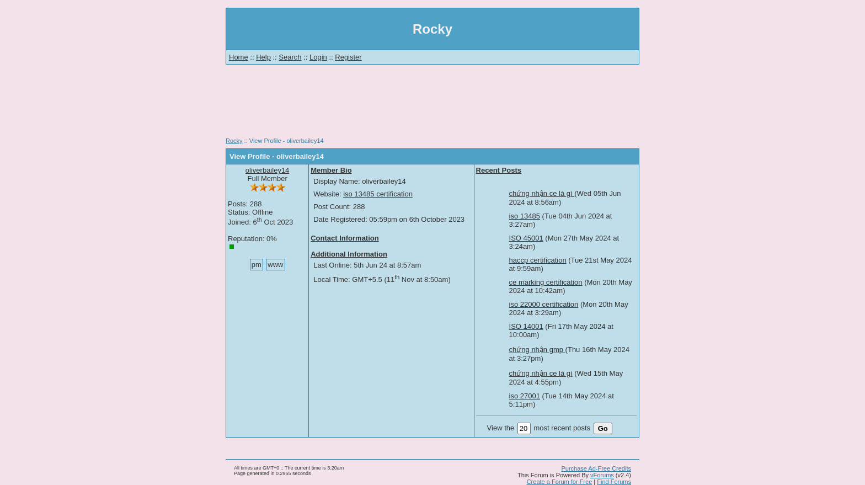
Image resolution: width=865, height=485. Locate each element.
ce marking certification (546, 282)
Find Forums (614, 481)
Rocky (234, 140)
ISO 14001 (526, 326)
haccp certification (538, 260)
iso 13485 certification (378, 194)
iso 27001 (524, 396)
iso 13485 (524, 216)
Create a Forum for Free (559, 481)
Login (318, 57)
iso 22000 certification (544, 304)
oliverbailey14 (267, 170)
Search (290, 57)
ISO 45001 (526, 238)
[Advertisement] (432, 105)
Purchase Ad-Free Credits (596, 468)
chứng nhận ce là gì (542, 193)
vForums (602, 475)
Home (238, 57)
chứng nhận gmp (537, 349)
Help (263, 57)
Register (348, 57)
